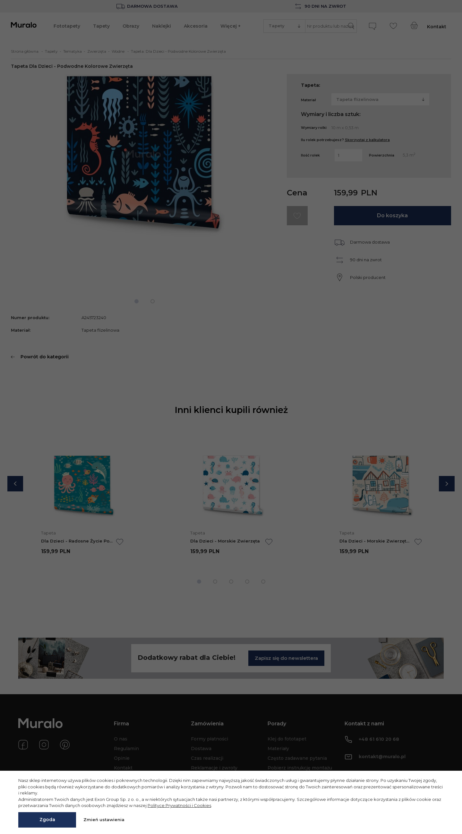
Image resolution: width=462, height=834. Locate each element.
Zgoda (47, 819)
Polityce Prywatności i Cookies (179, 805)
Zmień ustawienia (103, 819)
